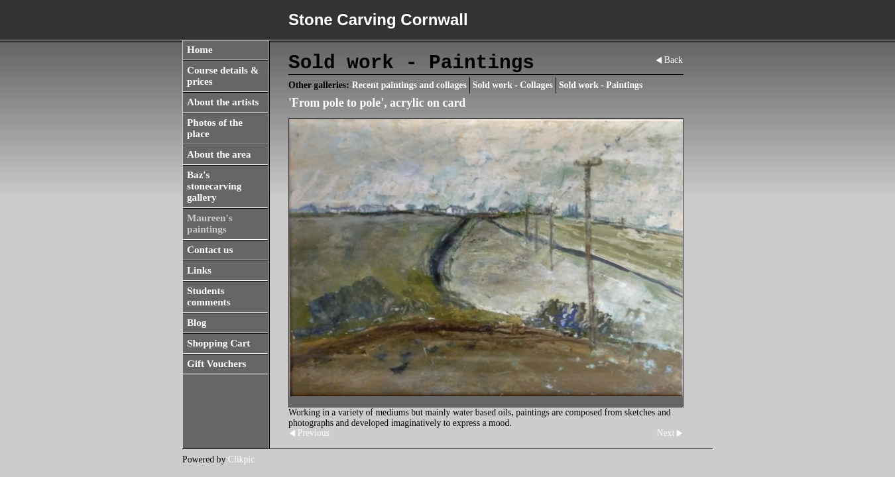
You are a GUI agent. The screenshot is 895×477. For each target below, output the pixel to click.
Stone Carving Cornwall (378, 19)
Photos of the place (215, 128)
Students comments (209, 296)
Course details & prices (223, 76)
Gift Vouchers (217, 363)
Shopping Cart (218, 343)
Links (199, 270)
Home (200, 49)
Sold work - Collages (513, 85)
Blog (196, 322)
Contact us (210, 249)
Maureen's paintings (210, 224)
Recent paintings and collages (409, 85)
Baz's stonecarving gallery (214, 186)
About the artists (223, 102)
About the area (219, 154)
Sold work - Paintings (600, 85)
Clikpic (241, 459)
